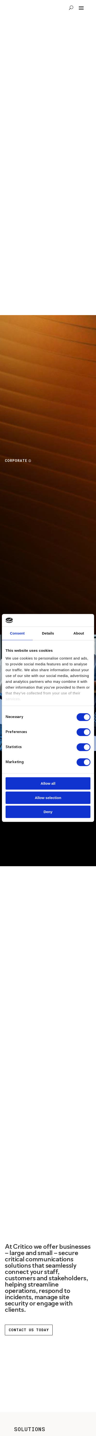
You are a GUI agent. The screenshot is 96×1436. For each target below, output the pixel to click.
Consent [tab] (17, 633)
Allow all (48, 784)
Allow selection (48, 798)
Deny (48, 812)
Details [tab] (48, 633)
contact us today (29, 1329)
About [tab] (78, 633)
